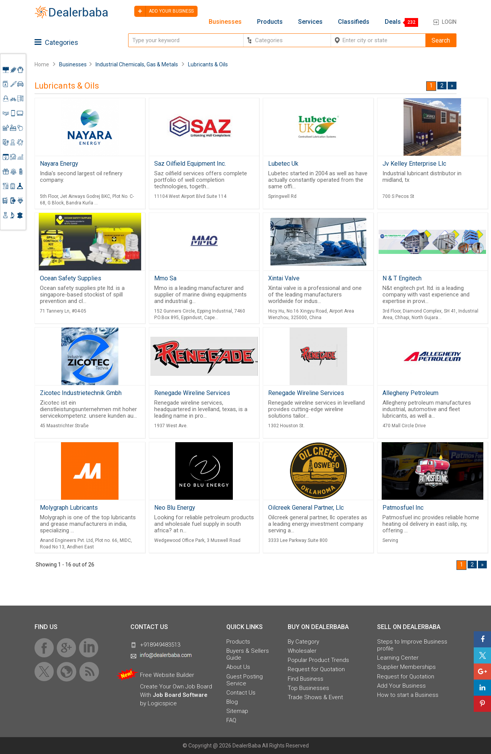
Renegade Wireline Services (192, 393)
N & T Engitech (402, 278)
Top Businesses (308, 688)
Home (42, 64)
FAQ (231, 720)
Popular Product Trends (318, 660)
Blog (232, 701)
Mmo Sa (165, 278)
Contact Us (240, 692)
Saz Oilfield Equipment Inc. (190, 163)
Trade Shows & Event (315, 697)
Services (310, 21)
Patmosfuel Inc (402, 507)
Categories (56, 42)
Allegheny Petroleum (410, 393)
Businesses (225, 21)
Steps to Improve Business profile (412, 645)
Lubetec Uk (283, 163)
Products (270, 21)
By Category (303, 641)
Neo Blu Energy (174, 507)
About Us (238, 666)
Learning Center (398, 657)
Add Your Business (401, 685)
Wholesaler (302, 650)
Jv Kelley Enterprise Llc (414, 163)
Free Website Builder (167, 675)
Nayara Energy (59, 163)
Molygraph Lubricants (69, 507)
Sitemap (237, 711)
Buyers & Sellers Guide (247, 654)
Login (449, 22)
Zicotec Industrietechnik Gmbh (81, 393)
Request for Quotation (316, 669)
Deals (393, 21)
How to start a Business (407, 694)
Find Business (305, 678)
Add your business (164, 11)
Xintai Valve (284, 278)
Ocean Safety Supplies (70, 278)
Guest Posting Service (244, 680)
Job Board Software (180, 694)
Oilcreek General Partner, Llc (306, 507)
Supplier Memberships (406, 666)
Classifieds (353, 21)
